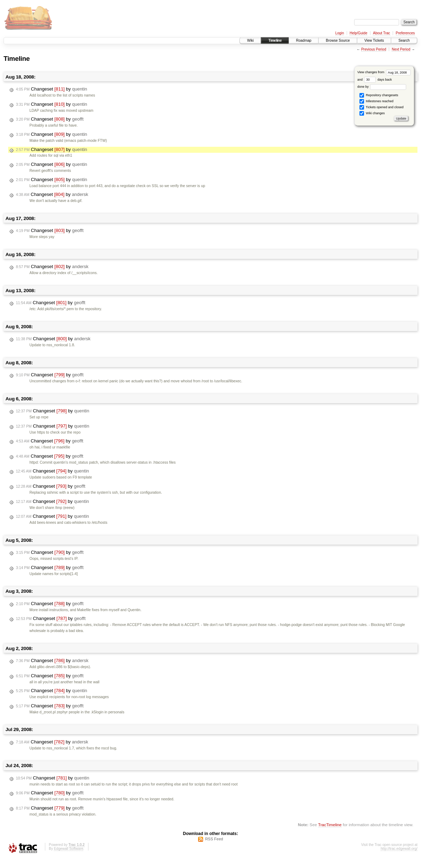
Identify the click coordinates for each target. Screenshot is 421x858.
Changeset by (51, 89)
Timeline (274, 40)
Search (404, 40)
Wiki (250, 40)
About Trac (381, 33)
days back (378, 79)
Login (339, 33)
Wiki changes (372, 113)
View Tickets (374, 40)
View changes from (384, 72)
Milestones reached (376, 101)
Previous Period (373, 49)
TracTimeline (330, 824)
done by (381, 86)
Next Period (401, 49)
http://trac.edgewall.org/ (399, 849)
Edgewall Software (68, 849)
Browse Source (338, 40)
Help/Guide (358, 33)
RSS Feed (214, 839)
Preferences (405, 33)
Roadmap (303, 40)
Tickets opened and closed (381, 107)
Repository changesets (378, 95)
